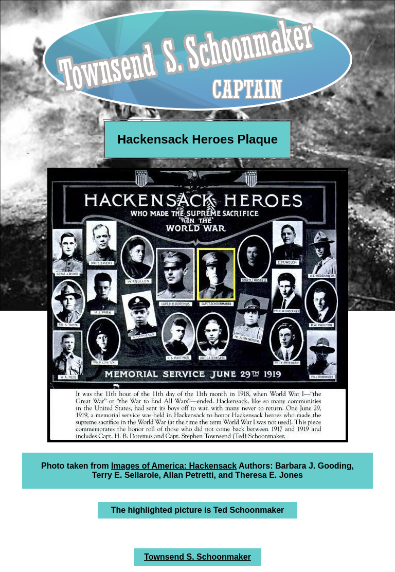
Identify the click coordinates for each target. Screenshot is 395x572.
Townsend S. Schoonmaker (197, 556)
